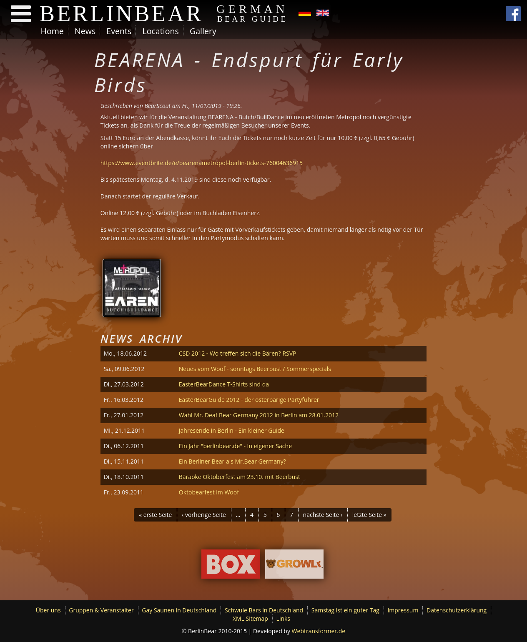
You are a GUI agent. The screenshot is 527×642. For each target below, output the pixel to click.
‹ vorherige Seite (204, 515)
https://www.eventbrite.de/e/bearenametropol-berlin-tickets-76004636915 (201, 163)
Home (52, 31)
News (85, 31)
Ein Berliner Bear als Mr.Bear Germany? (232, 461)
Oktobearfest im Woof (209, 492)
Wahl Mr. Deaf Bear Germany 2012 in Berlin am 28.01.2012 (259, 415)
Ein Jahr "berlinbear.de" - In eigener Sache (235, 446)
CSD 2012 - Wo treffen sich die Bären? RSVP (237, 353)
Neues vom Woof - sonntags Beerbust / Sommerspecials (255, 369)
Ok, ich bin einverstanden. (404, 615)
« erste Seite (155, 515)
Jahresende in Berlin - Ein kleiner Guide (231, 430)
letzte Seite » (369, 515)
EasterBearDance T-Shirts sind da (224, 384)
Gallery (203, 31)
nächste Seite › (323, 515)
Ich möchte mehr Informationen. (100, 637)
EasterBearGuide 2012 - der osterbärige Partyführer (249, 400)
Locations (160, 31)
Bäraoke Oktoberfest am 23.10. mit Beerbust (239, 477)
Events (118, 31)
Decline (458, 615)
